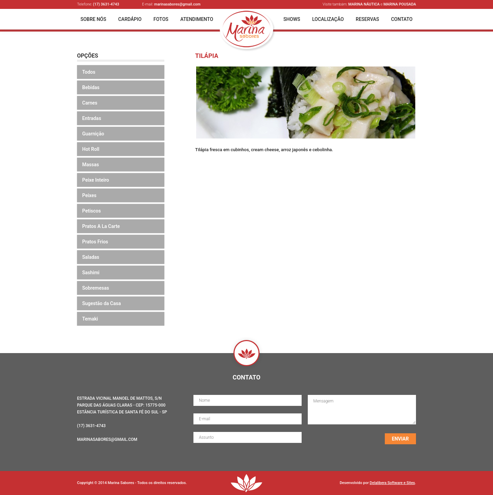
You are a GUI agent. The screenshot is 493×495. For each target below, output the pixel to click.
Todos (88, 72)
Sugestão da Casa (101, 303)
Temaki (90, 319)
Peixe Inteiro (95, 180)
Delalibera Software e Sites (392, 483)
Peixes (89, 195)
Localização (328, 19)
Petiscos (91, 211)
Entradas (91, 118)
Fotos (160, 19)
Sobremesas (95, 288)
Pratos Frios (95, 241)
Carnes (89, 103)
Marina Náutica (364, 4)
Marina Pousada (399, 4)
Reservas (367, 19)
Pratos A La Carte (101, 226)
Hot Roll (90, 149)
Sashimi (91, 272)
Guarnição (93, 133)
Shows (291, 19)
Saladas (90, 257)
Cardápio (129, 19)
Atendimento (196, 19)
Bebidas (91, 87)
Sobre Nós (93, 19)
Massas (90, 164)
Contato (402, 19)
